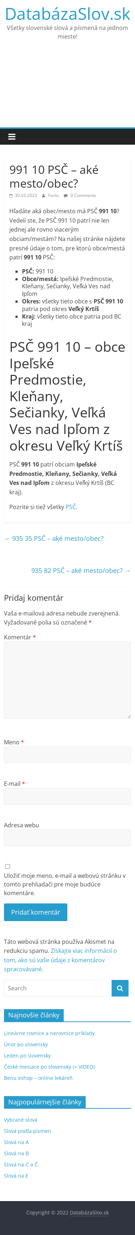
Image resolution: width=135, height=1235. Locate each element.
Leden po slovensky (27, 1055)
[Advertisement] (67, 88)
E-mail (14, 784)
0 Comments (80, 195)
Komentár (20, 637)
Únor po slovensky (26, 1044)
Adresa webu (21, 825)
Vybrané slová (20, 1119)
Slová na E (16, 1175)
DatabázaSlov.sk (67, 13)
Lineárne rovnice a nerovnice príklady (49, 1033)
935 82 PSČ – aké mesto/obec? (81, 570)
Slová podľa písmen (27, 1130)
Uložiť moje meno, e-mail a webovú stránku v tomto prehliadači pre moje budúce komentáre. (65, 884)
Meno (14, 742)
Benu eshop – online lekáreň (38, 1077)
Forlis (54, 195)
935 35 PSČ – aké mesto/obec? (54, 538)
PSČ (71, 507)
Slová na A (16, 1142)
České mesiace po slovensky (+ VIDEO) (49, 1066)
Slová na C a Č (21, 1164)
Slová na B (16, 1153)
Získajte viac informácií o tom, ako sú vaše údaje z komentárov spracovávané (60, 960)
